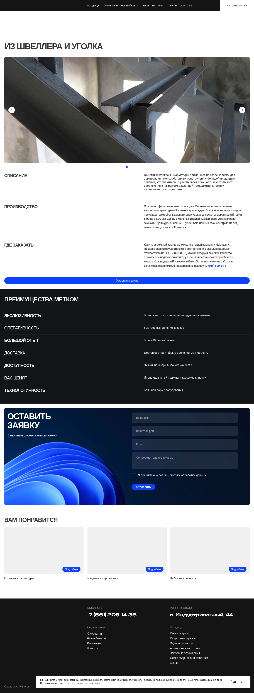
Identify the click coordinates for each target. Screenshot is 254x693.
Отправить (143, 487)
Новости (92, 648)
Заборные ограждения (185, 653)
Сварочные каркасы (183, 638)
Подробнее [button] (71, 569)
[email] (185, 444)
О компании (94, 633)
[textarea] (185, 461)
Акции (145, 5)
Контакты (157, 5)
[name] (185, 418)
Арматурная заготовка (185, 648)
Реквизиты (94, 643)
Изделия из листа (181, 643)
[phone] (185, 431)
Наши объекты (129, 5)
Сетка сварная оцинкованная (189, 658)
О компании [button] (111, 5)
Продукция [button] (93, 5)
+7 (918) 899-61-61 (216, 265)
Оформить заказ (127, 280)
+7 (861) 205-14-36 (181, 5)
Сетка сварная (179, 633)
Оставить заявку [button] (236, 5)
